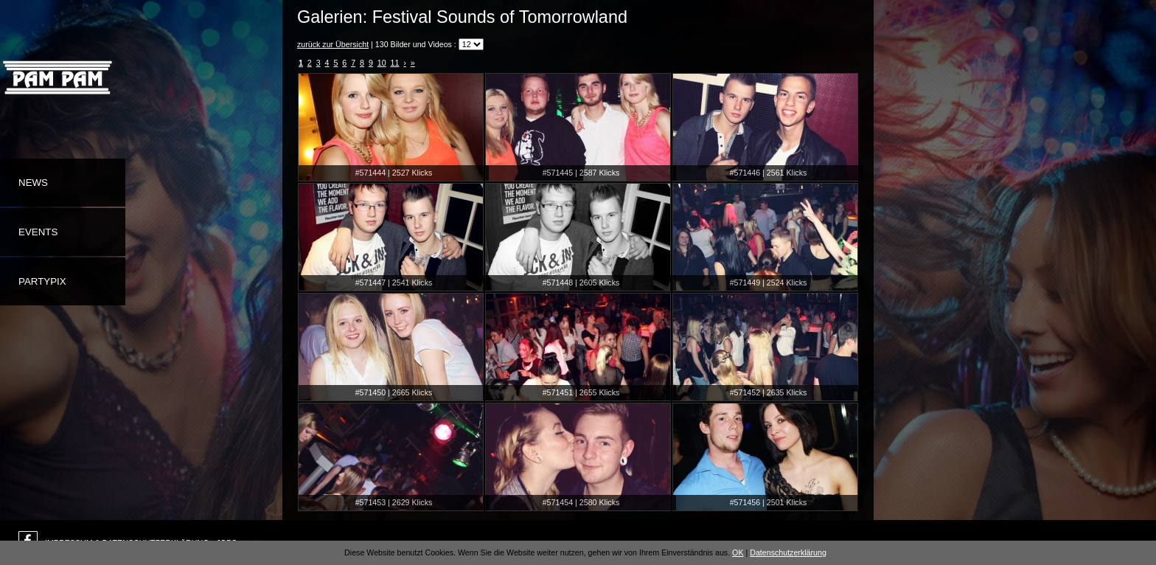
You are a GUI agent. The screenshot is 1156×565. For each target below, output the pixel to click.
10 (381, 62)
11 (395, 62)
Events (38, 232)
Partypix (42, 281)
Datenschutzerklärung (788, 552)
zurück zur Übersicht (333, 44)
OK (737, 552)
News (33, 182)
